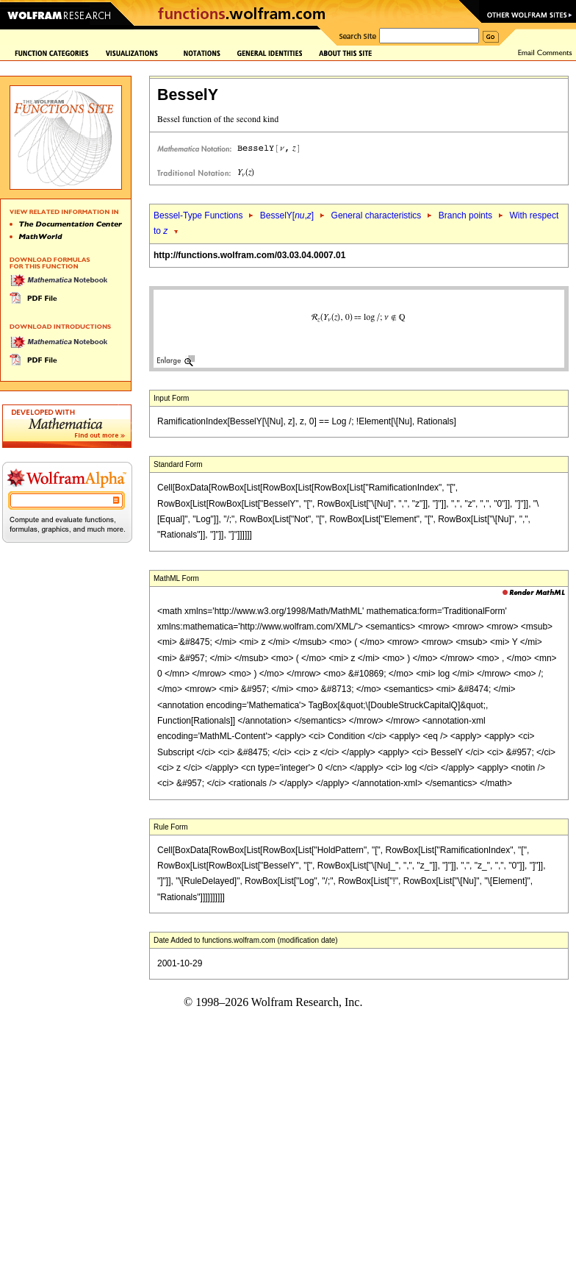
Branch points (465, 215)
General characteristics (376, 215)
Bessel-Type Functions (198, 215)
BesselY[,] (287, 215)
